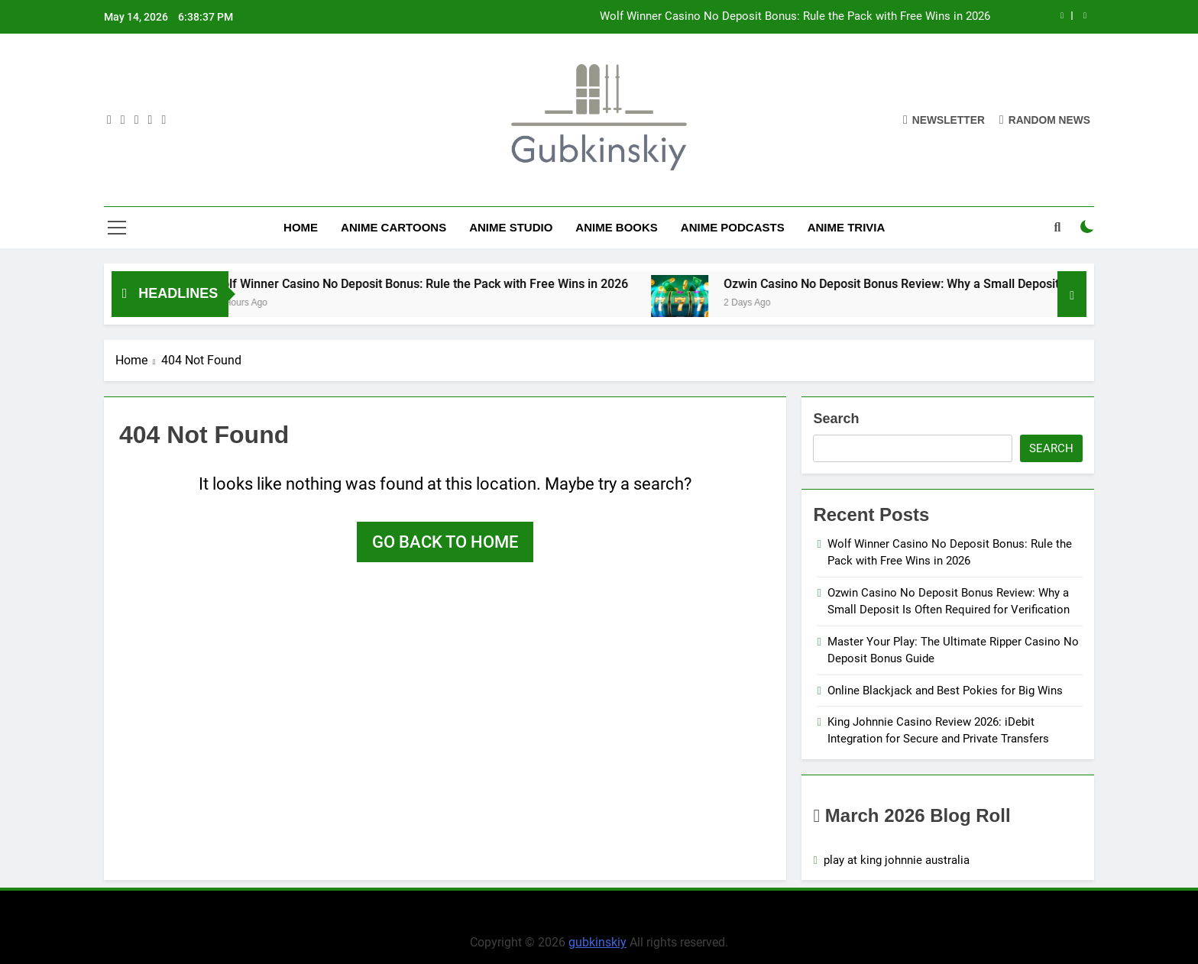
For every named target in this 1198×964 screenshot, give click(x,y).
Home (300, 227)
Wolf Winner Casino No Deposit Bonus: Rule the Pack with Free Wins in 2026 (795, 17)
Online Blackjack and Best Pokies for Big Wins (945, 690)
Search (836, 418)
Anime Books (616, 227)
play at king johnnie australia (897, 860)
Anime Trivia (847, 227)
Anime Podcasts (733, 227)
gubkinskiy (597, 942)
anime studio (510, 227)
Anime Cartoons (393, 227)
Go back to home (445, 542)
